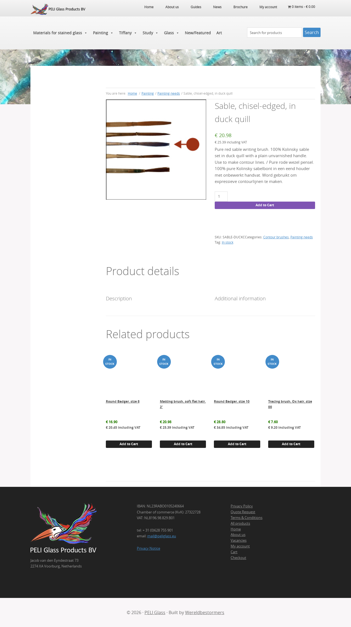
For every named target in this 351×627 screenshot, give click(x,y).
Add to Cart (265, 205)
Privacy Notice (148, 548)
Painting (103, 33)
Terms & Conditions (246, 517)
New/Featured (198, 32)
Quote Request (243, 511)
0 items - (301, 7)
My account (240, 546)
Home (236, 529)
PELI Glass (155, 612)
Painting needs (168, 93)
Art (219, 32)
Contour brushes (276, 237)
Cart (234, 551)
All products (240, 523)
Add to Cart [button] (129, 444)
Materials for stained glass (60, 33)
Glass (171, 33)
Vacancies (239, 540)
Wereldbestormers (204, 612)
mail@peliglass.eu (161, 535)
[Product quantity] (221, 196)
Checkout (238, 557)
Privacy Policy (242, 506)
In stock (227, 242)
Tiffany (128, 33)
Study (150, 33)
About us (238, 534)
